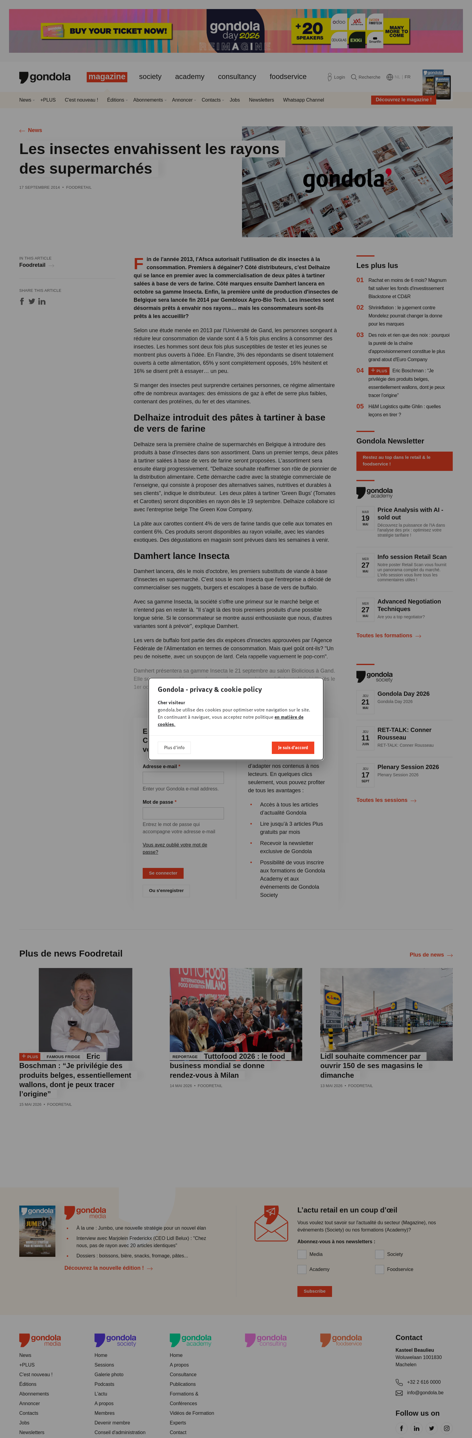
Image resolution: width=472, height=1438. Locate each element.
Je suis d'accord (293, 747)
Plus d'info (174, 747)
